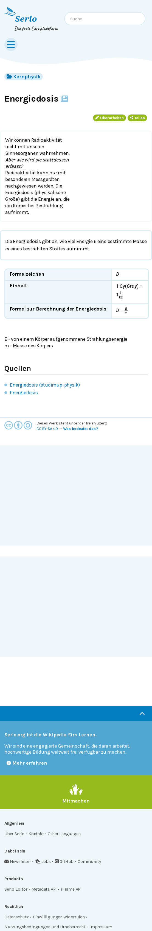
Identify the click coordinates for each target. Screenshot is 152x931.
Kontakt (36, 833)
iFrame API (71, 889)
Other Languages (64, 833)
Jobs (43, 861)
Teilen (137, 118)
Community (89, 861)
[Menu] (11, 44)
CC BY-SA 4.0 (47, 428)
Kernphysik (24, 76)
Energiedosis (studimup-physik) (45, 385)
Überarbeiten (109, 118)
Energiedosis (24, 393)
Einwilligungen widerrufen (59, 916)
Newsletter (17, 861)
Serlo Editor (15, 889)
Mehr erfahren (27, 763)
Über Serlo (14, 833)
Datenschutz (16, 916)
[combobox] (104, 18)
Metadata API (44, 889)
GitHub (64, 861)
